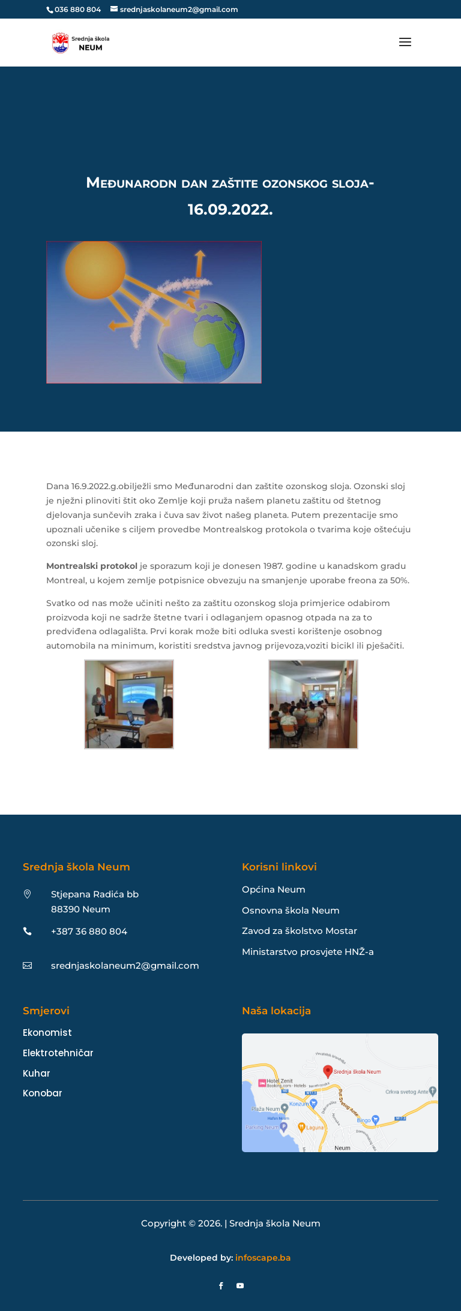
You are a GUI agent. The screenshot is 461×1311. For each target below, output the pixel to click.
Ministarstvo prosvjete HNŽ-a (308, 951)
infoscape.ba (263, 1257)
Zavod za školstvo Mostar (299, 930)
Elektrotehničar (58, 1053)
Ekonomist (47, 1032)
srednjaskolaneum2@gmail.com (125, 965)
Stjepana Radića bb (95, 894)
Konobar (42, 1093)
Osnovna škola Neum (291, 910)
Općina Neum (274, 889)
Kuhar (36, 1073)
